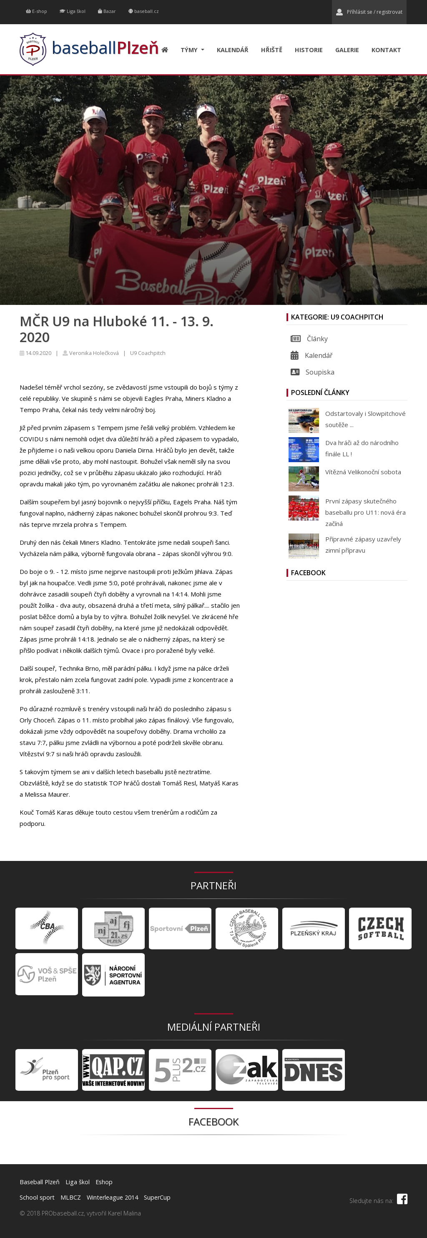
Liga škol (72, 11)
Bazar (107, 11)
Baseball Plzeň (40, 1182)
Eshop (104, 1182)
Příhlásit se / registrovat (369, 11)
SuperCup (157, 1197)
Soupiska (312, 372)
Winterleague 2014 (112, 1197)
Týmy (190, 50)
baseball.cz (143, 11)
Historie (309, 50)
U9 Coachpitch (148, 353)
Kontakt (386, 50)
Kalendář (233, 50)
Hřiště (271, 50)
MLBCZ (70, 1197)
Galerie (347, 50)
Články (309, 338)
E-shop (36, 11)
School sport (37, 1197)
